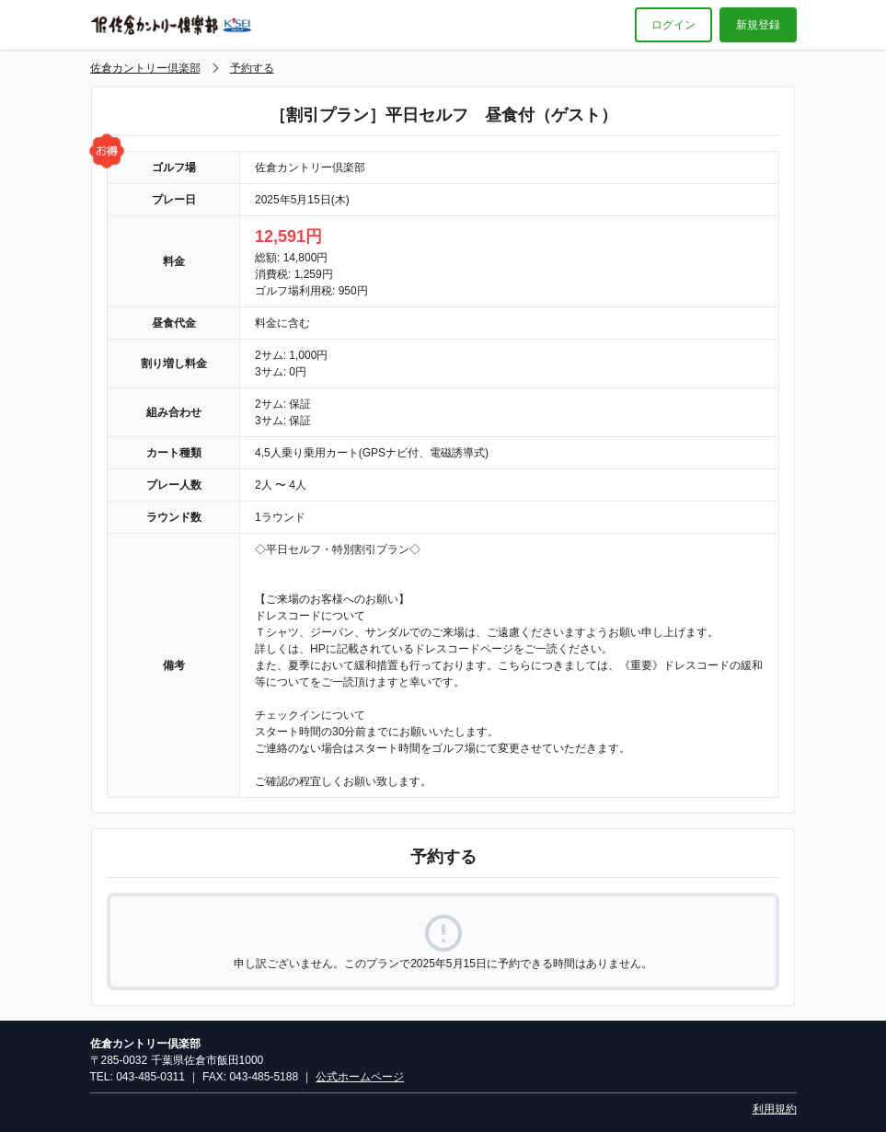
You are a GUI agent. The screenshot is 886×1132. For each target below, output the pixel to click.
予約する (252, 68)
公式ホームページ (360, 1076)
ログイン (673, 24)
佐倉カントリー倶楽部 (145, 68)
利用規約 (775, 1109)
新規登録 (758, 24)
